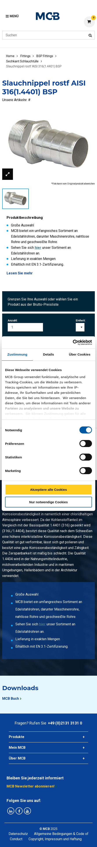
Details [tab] (48, 354)
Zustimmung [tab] (17, 354)
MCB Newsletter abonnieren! (30, 786)
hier (38, 248)
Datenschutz (18, 834)
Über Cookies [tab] (79, 354)
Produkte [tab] (16, 737)
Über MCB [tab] (17, 758)
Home (10, 56)
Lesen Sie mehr (20, 273)
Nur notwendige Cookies (48, 502)
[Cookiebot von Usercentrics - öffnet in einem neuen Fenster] (73, 342)
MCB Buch (10, 698)
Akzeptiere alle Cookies (48, 489)
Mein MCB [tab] (17, 747)
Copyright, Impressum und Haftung (55, 839)
